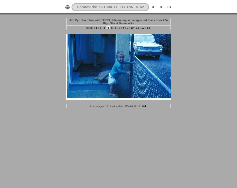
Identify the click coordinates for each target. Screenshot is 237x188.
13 (148, 27)
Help (144, 106)
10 (132, 27)
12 (143, 27)
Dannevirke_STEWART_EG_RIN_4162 (110, 7)
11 (137, 27)
